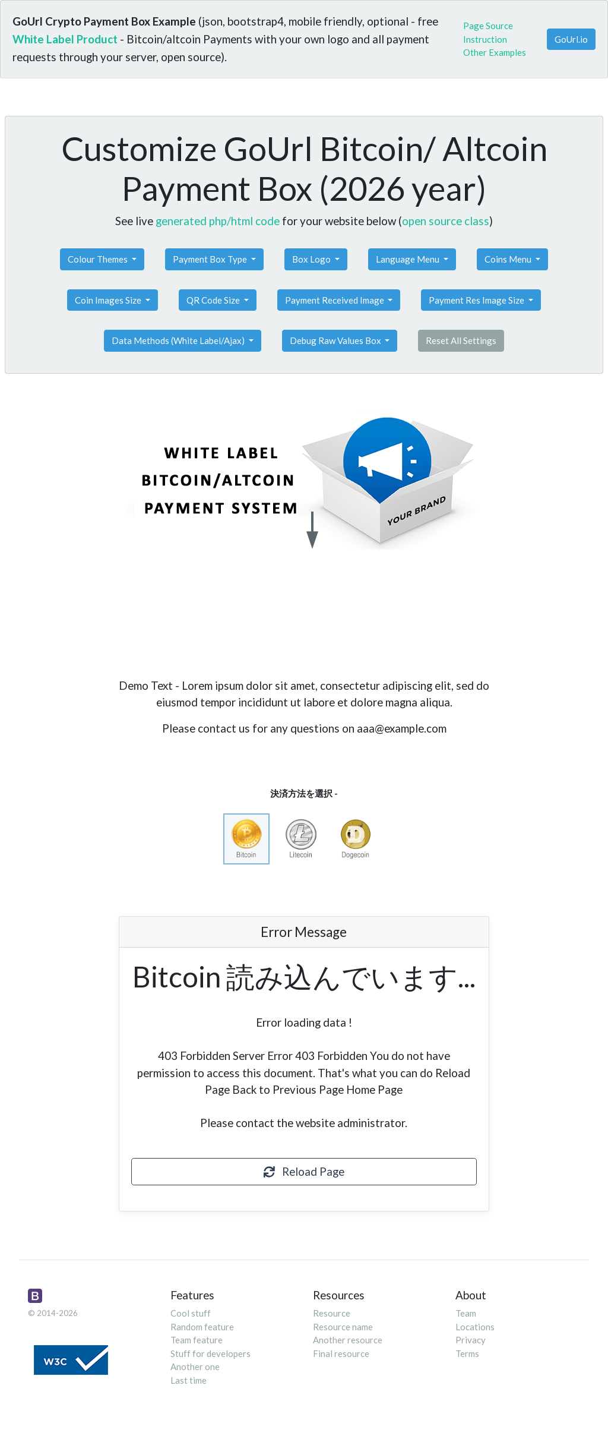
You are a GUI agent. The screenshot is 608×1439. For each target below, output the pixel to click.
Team (465, 1313)
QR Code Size (214, 300)
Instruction (485, 39)
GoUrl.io (571, 39)
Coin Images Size (109, 300)
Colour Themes (98, 259)
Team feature (196, 1339)
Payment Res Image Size (477, 300)
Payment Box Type (211, 259)
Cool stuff (190, 1313)
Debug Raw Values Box (336, 340)
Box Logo (312, 259)
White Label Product (65, 39)
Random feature (202, 1326)
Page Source (488, 25)
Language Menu (408, 259)
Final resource (341, 1353)
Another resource (347, 1339)
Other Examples (494, 52)
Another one (195, 1366)
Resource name (343, 1326)
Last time (188, 1380)
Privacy (470, 1339)
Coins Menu (508, 259)
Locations (475, 1326)
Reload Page (304, 1171)
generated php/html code (218, 221)
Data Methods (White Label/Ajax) (179, 340)
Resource (331, 1313)
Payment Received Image (335, 300)
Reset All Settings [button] (461, 340)
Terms (467, 1353)
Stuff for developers (210, 1353)
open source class (445, 221)
